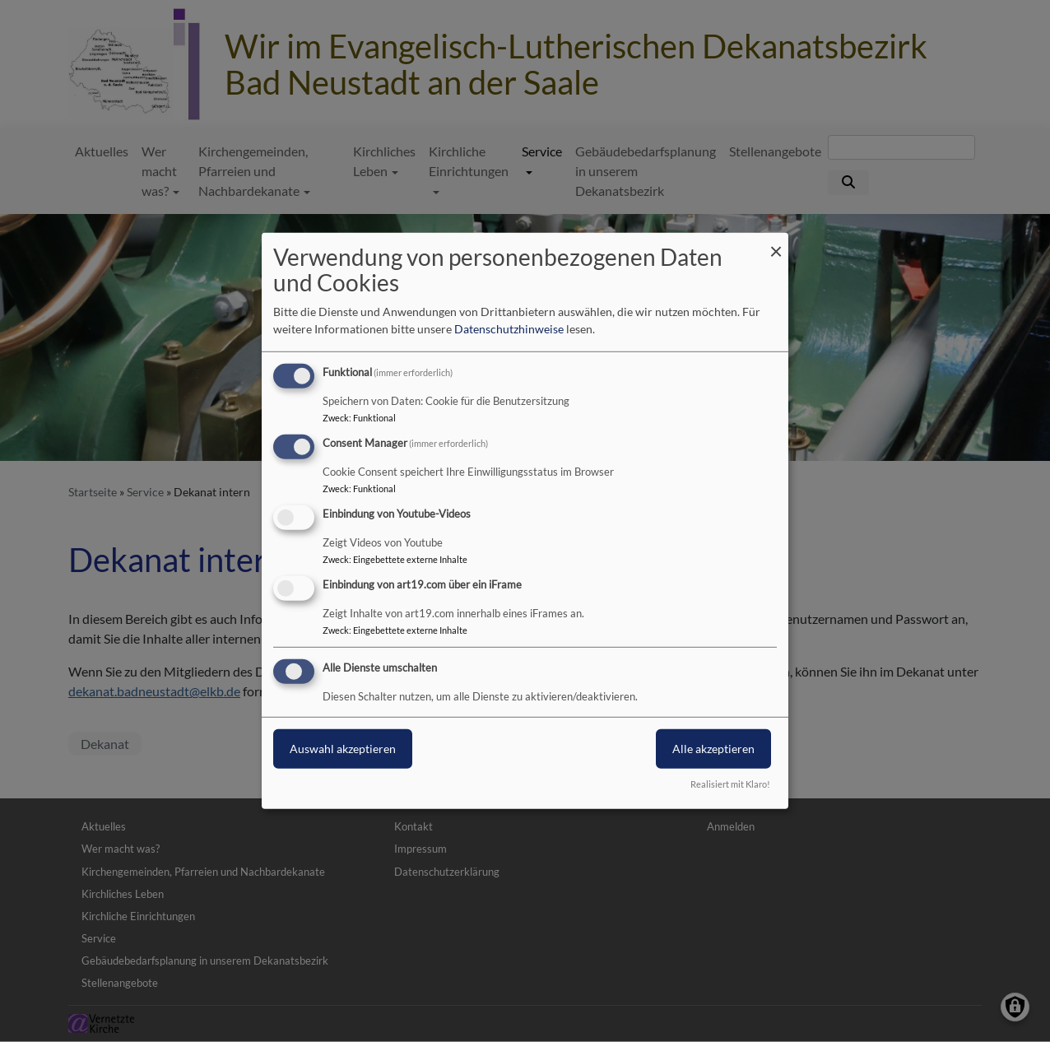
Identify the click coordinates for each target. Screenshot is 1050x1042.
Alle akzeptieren (713, 748)
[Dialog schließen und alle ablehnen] (776, 243)
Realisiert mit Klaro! (730, 784)
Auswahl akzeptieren (343, 748)
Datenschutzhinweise (509, 329)
